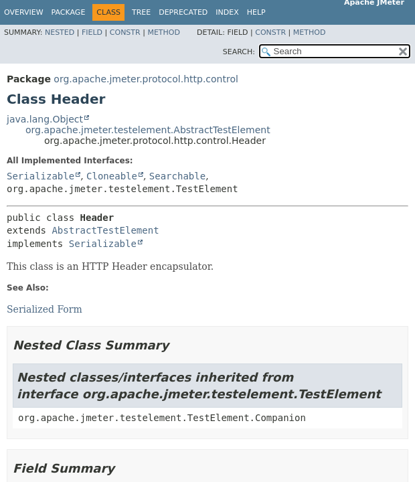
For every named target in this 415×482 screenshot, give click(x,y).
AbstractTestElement (105, 230)
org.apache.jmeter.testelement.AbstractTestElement (147, 130)
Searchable (177, 176)
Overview (24, 12)
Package (69, 12)
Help (256, 12)
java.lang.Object (45, 119)
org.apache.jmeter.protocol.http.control (146, 79)
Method (163, 32)
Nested (59, 32)
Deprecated (183, 12)
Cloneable (111, 176)
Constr (125, 32)
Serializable (40, 176)
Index (227, 12)
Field (92, 32)
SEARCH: (239, 52)
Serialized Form (44, 309)
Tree (141, 12)
